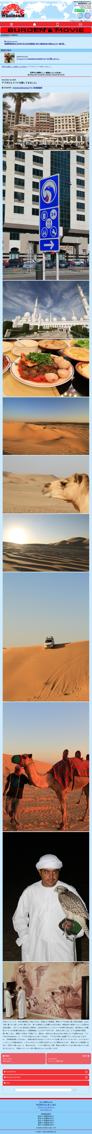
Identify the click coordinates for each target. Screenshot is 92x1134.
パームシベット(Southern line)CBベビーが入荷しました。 (38, 59)
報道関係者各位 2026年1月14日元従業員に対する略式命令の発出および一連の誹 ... (35, 44)
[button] (90, 42)
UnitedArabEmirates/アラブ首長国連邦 (27, 88)
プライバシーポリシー (46, 1107)
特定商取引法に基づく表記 (46, 1105)
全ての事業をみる (46, 1102)
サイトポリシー (46, 1110)
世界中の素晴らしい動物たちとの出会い (14, 66)
